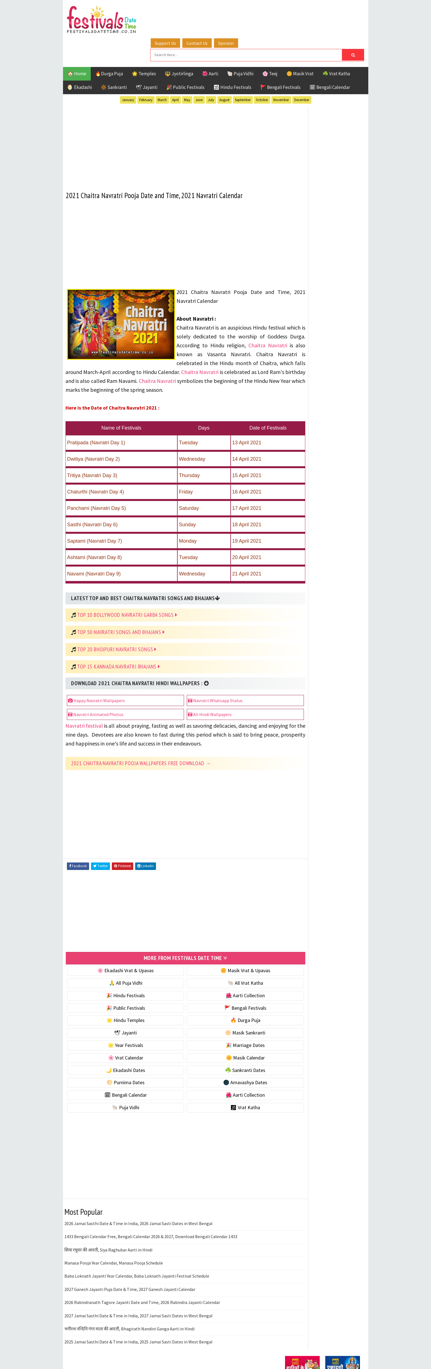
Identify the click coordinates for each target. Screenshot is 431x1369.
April (175, 71)
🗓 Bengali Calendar (329, 59)
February (145, 71)
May (187, 71)
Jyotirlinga (297, 580)
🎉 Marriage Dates (221, 1033)
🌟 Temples (144, 46)
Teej (289, 609)
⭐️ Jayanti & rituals (304, 358)
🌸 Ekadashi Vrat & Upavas (117, 958)
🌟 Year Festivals (117, 1033)
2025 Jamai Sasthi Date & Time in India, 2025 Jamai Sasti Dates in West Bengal (138, 1329)
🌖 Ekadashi (79, 59)
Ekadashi (338, 560)
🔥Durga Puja (109, 46)
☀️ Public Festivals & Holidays (315, 381)
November (281, 71)
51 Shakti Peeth (301, 550)
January (128, 71)
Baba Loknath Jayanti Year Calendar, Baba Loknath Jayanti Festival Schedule (136, 1263)
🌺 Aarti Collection (221, 983)
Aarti (330, 550)
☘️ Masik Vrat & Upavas (309, 346)
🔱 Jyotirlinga (179, 46)
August (224, 71)
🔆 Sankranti (114, 59)
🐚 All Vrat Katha (221, 970)
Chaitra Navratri (235, 324)
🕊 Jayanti (146, 59)
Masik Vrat (328, 580)
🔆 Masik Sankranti (221, 1020)
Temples (310, 609)
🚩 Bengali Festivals (280, 59)
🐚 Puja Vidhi (240, 46)
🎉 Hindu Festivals (117, 983)
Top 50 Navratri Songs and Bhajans (121, 611)
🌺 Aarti (210, 46)
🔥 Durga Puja (221, 1008)
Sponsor (239, 12)
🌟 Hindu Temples (118, 1008)
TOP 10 (347, 599)
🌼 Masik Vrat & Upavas (221, 958)
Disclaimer (293, 752)
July (211, 71)
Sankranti (296, 599)
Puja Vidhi (337, 589)
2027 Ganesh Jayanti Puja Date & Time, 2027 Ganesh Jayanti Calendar (129, 1277)
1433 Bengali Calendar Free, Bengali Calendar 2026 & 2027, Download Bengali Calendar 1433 (150, 1224)
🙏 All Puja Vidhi (117, 970)
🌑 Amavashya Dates (222, 1070)
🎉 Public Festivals (185, 59)
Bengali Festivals (303, 560)
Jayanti (334, 570)
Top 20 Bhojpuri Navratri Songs (117, 628)
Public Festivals (302, 589)
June (199, 71)
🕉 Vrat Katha (221, 1095)
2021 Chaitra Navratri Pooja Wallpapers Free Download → (141, 751)
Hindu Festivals (302, 570)
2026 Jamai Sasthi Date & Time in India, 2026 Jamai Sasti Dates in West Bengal (138, 1211)
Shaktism (324, 599)
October (262, 71)
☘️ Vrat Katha (336, 46)
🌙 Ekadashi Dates (117, 1057)
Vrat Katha (337, 609)
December (301, 71)
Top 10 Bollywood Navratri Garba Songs (127, 594)
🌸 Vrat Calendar (117, 1045)
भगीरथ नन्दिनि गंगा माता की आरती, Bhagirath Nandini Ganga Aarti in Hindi (129, 1316)
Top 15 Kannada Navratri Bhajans (118, 646)
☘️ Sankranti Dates (221, 1057)
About (288, 733)
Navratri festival (85, 705)
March (162, 71)
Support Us (178, 12)
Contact (290, 743)
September (243, 71)
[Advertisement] (169, 116)
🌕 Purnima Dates (118, 1070)
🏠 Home (76, 46)
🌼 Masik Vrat (300, 46)
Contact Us (209, 12)
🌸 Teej (270, 46)
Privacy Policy (296, 762)
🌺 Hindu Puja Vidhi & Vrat (311, 369)
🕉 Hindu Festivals (232, 59)
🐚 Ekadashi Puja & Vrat (309, 334)
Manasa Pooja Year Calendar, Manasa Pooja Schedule (113, 1250)
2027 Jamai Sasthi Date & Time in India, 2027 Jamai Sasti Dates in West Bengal (138, 1303)
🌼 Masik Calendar (221, 1045)
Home (288, 724)
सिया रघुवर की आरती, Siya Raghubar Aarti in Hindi (108, 1237)
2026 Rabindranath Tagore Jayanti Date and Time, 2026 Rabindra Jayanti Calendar (142, 1290)
